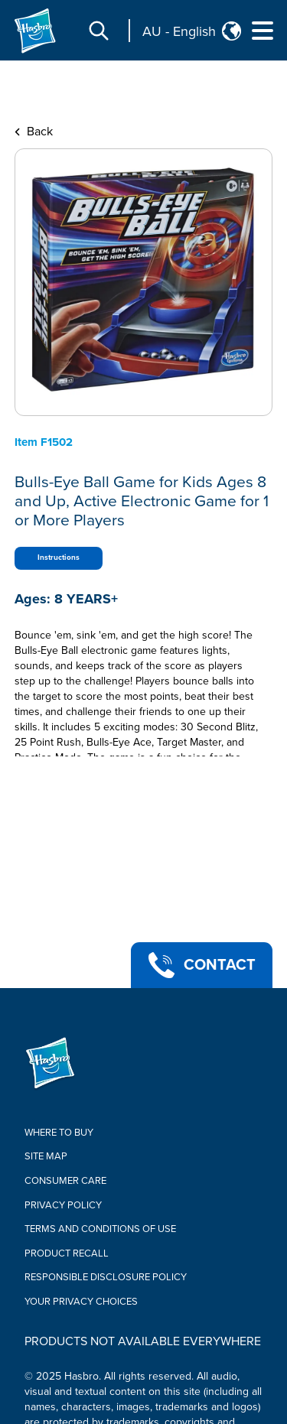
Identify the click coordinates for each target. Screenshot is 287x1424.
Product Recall (66, 1253)
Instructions (59, 557)
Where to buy (58, 1133)
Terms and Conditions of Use (100, 1229)
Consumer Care (65, 1181)
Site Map (45, 1156)
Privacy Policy (63, 1205)
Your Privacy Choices (81, 1302)
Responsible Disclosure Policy (105, 1277)
